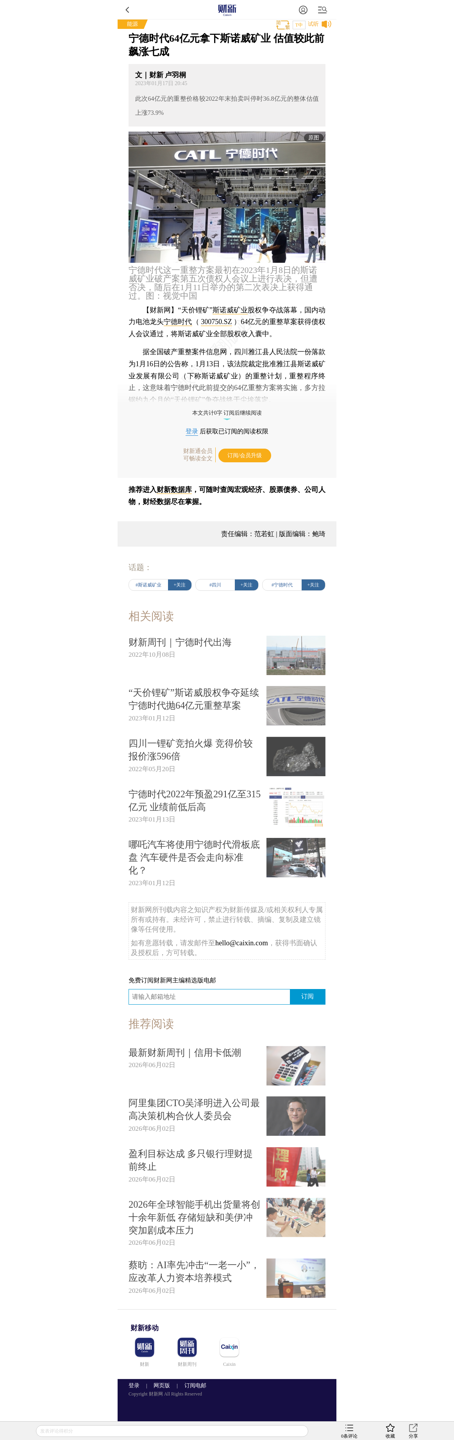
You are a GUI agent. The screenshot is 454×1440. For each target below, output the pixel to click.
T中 (299, 25)
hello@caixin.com (241, 943)
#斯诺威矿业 (148, 585)
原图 (313, 138)
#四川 (215, 585)
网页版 (161, 1385)
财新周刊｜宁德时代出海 (180, 642)
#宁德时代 (282, 585)
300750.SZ (216, 322)
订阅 (307, 996)
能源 (132, 24)
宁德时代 (178, 322)
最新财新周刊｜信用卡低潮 (185, 1052)
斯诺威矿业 (230, 310)
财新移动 (144, 1328)
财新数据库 (174, 490)
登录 (192, 431)
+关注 (180, 585)
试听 (313, 24)
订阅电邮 (192, 1385)
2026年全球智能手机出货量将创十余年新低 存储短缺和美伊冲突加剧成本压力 (194, 1217)
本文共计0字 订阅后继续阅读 (227, 413)
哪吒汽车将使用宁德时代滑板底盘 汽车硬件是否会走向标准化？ (194, 857)
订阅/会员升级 (244, 455)
